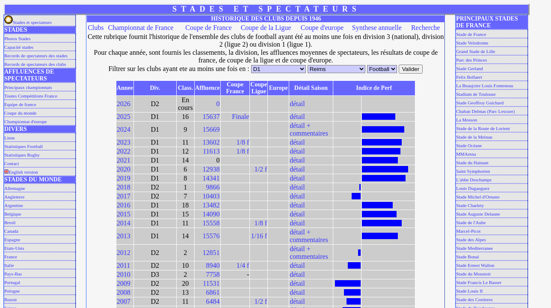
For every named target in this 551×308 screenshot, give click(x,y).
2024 (123, 129)
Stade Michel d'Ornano (478, 196)
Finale (240, 116)
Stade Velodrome (472, 42)
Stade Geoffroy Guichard (480, 102)
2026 (123, 103)
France (10, 256)
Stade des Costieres (474, 299)
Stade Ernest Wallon (475, 265)
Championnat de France (141, 27)
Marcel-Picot (468, 231)
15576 (211, 236)
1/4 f (243, 265)
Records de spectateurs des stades (36, 55)
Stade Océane (469, 145)
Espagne (12, 239)
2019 (123, 178)
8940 (213, 265)
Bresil (9, 222)
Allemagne (14, 188)
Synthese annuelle (377, 27)
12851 (211, 252)
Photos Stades (17, 38)
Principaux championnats (28, 87)
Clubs (96, 27)
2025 (123, 116)
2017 (123, 196)
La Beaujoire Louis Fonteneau (484, 85)
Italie (9, 265)
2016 (123, 205)
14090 (211, 214)
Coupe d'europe (322, 27)
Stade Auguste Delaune (478, 213)
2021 (123, 160)
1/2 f (260, 169)
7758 (213, 274)
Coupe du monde (20, 113)
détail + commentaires (309, 129)
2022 (123, 151)
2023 (123, 142)
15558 (211, 223)
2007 (123, 301)
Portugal (12, 282)
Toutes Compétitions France (30, 95)
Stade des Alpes (471, 239)
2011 (123, 265)
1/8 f (243, 142)
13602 (211, 142)
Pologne (12, 290)
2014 (123, 223)
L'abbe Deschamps (474, 179)
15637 (211, 116)
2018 (123, 187)
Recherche (425, 27)
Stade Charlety (470, 205)
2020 (123, 169)
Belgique (12, 213)
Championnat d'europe (25, 121)
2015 (123, 214)
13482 (211, 205)
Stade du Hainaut (472, 162)
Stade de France (471, 34)
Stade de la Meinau (474, 136)
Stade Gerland (469, 68)
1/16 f (259, 236)
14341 (211, 178)
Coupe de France (208, 27)
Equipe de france (20, 104)
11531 (211, 283)
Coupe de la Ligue (266, 27)
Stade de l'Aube (471, 222)
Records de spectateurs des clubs (35, 64)
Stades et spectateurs (28, 22)
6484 (213, 301)
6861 (213, 292)
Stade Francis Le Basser (478, 282)
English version (21, 172)
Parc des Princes (471, 59)
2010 (123, 274)
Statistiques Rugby (22, 154)
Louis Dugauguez (472, 188)
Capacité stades (18, 47)
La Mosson (466, 119)
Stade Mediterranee (474, 248)
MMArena (466, 154)
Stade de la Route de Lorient (483, 128)
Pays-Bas (13, 273)
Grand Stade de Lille (475, 51)
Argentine (13, 205)
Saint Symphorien (473, 171)
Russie (10, 299)
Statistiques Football (23, 146)
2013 (123, 236)
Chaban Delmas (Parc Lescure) (485, 111)
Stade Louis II (469, 290)
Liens (9, 137)
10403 (211, 196)
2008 (123, 292)
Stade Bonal (467, 256)
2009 (123, 283)
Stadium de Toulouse (476, 94)
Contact (11, 163)
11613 (211, 151)
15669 (211, 129)
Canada (11, 231)
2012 (123, 252)
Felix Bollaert (469, 77)
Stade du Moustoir (473, 273)
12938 (211, 169)
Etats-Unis (14, 248)
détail (297, 103)
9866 (213, 187)
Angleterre (14, 196)
